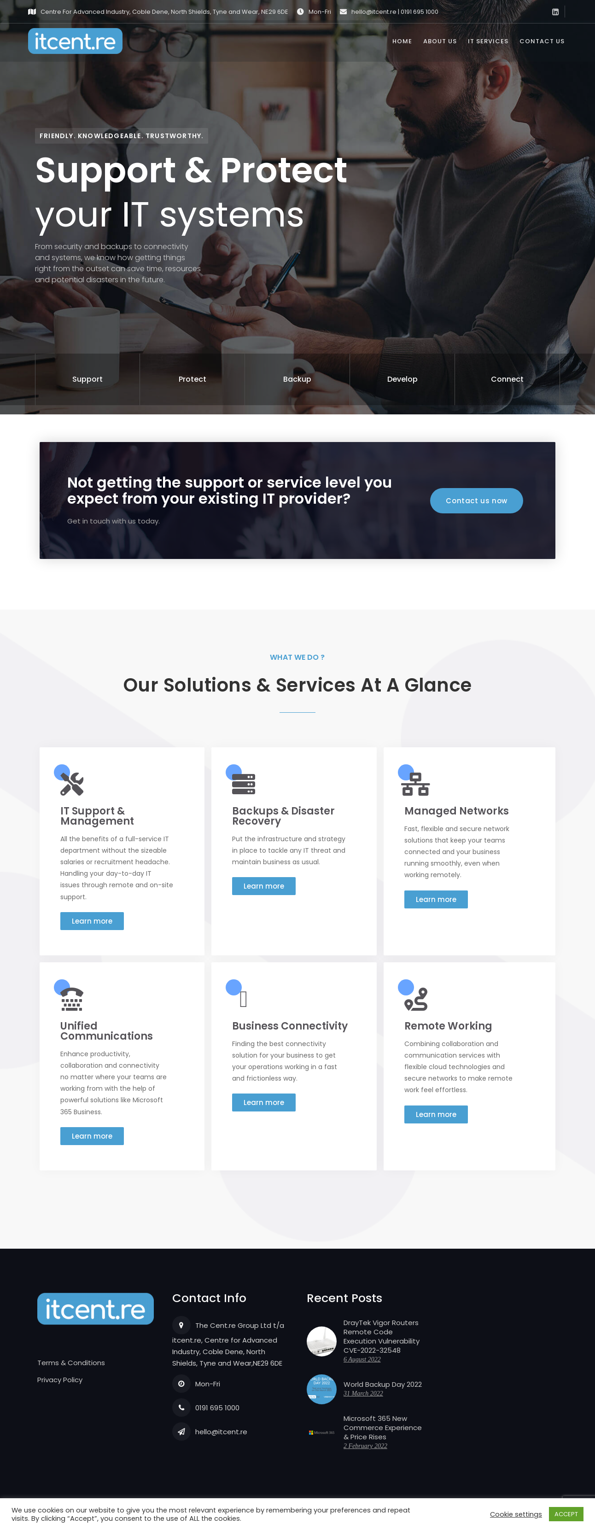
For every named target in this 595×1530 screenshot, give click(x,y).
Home (402, 44)
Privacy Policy (59, 1380)
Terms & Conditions (71, 1362)
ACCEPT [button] (566, 1514)
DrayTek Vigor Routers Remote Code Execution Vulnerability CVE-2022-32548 (382, 1336)
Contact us (542, 44)
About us (440, 44)
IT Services (488, 44)
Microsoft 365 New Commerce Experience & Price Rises (383, 1428)
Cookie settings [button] (516, 1514)
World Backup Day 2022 (383, 1384)
